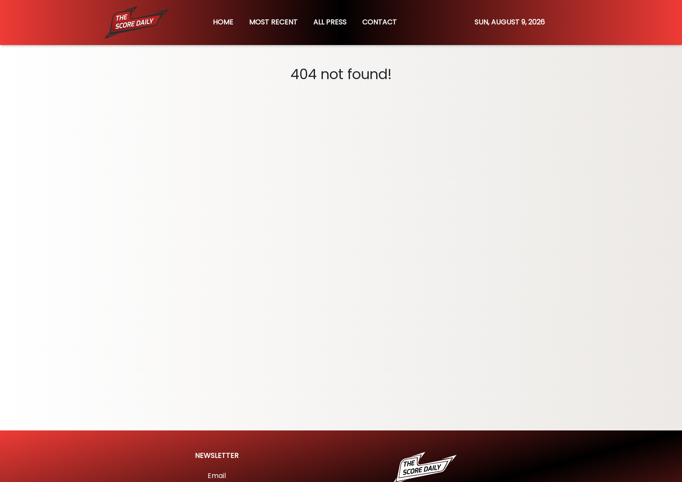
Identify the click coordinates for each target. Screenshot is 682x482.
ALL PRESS (329, 22)
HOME (223, 22)
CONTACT (379, 22)
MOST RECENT (273, 22)
